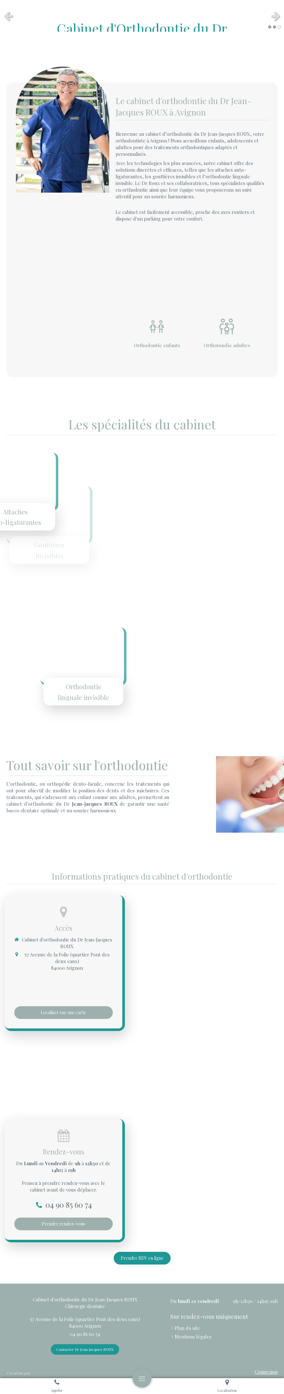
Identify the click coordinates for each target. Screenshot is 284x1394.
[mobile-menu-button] (142, 1378)
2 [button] (274, 27)
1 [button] (269, 27)
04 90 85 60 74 (68, 1204)
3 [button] (279, 27)
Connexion (266, 1372)
